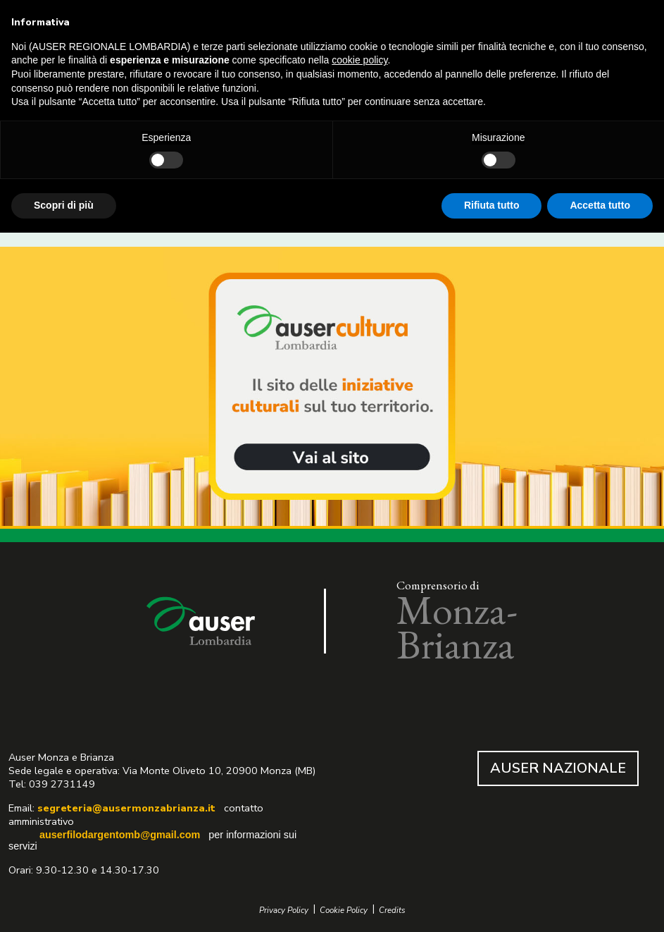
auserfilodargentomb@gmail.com (119, 834)
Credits (392, 910)
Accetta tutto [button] (600, 205)
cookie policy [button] (359, 60)
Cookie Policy (344, 910)
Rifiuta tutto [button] (492, 205)
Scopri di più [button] (64, 205)
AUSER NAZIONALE (558, 768)
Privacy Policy (283, 910)
